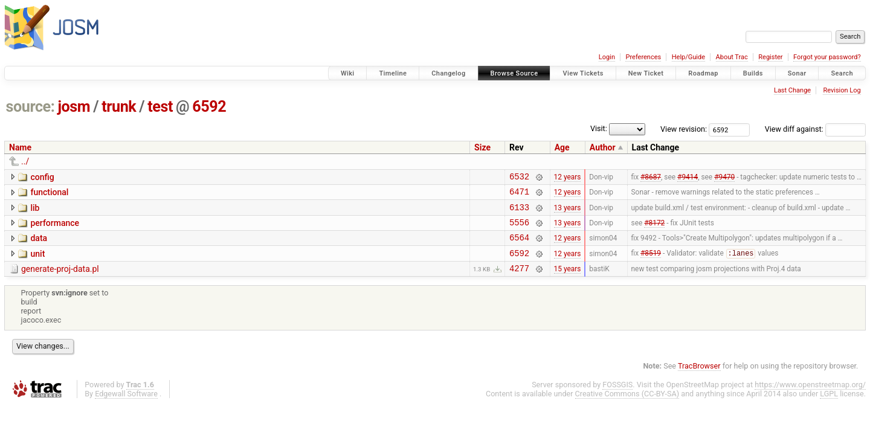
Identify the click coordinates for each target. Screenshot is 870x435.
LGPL (829, 406)
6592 (209, 106)
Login (607, 57)
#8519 (650, 264)
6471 (519, 195)
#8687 (650, 177)
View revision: (683, 129)
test (160, 106)
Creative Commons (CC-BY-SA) (627, 406)
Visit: (598, 128)
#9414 (687, 177)
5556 (519, 229)
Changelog (448, 73)
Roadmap (703, 73)
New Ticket (646, 73)
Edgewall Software (126, 406)
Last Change (792, 90)
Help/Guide (688, 57)
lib (34, 211)
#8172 (654, 229)
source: (30, 106)
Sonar (797, 73)
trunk (119, 106)
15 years (567, 281)
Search (842, 73)
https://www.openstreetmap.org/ (810, 397)
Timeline (393, 73)
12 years (567, 177)
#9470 (724, 177)
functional (49, 194)
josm (73, 106)
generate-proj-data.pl (60, 280)
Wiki (348, 73)
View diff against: (815, 129)
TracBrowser (699, 378)
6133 (519, 212)
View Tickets (582, 73)
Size (482, 147)
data (38, 245)
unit (37, 263)
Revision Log (841, 90)
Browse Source (514, 73)
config (42, 177)
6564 (519, 246)
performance (54, 228)
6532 (519, 178)
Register (770, 57)
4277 (519, 280)
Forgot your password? (827, 57)
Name (20, 147)
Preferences (643, 57)
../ (25, 161)
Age (562, 147)
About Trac (732, 57)
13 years (567, 212)
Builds (753, 73)
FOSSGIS (617, 397)
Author (603, 147)
